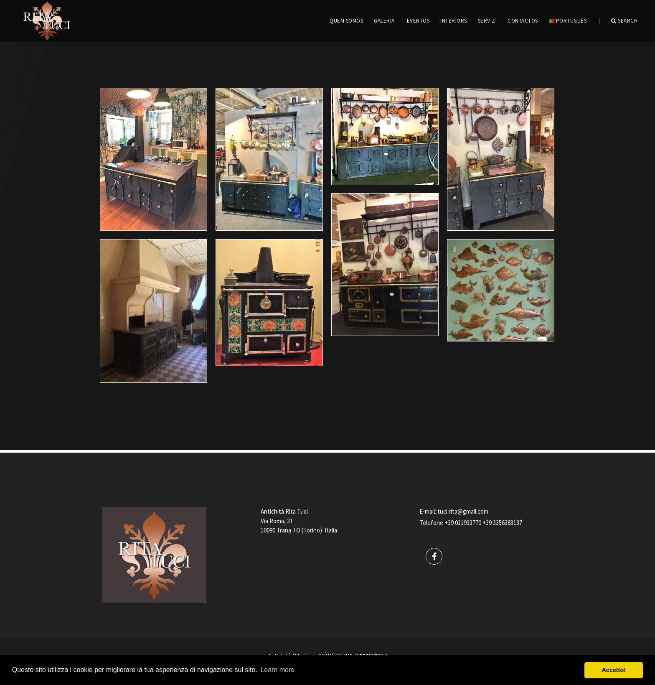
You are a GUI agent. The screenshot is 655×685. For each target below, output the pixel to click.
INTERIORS (453, 20)
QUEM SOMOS (346, 20)
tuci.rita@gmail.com (462, 511)
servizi (487, 20)
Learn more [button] (277, 669)
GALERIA (384, 20)
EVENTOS (418, 20)
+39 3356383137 (502, 523)
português (567, 20)
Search (624, 21)
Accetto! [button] (614, 670)
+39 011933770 (462, 523)
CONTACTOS (523, 20)
